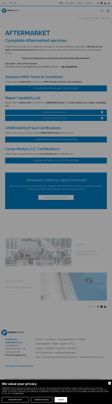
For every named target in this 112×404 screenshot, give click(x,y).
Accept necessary (41, 400)
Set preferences (15, 400)
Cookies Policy (18, 393)
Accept (61, 400)
